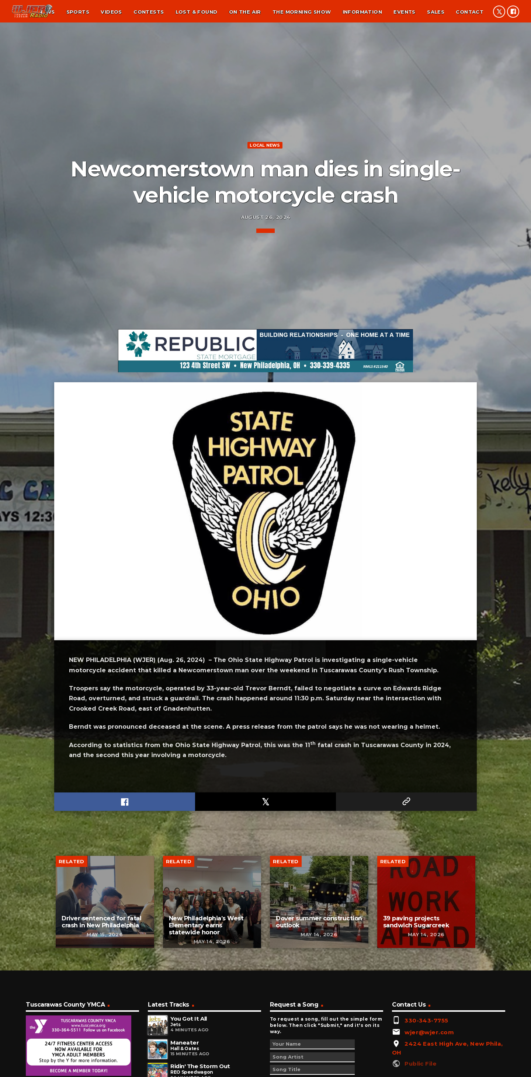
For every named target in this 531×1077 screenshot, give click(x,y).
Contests (148, 12)
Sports (77, 12)
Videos (111, 12)
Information (362, 12)
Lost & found (197, 12)
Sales (435, 12)
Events (404, 12)
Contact (469, 12)
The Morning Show (302, 12)
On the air (245, 12)
